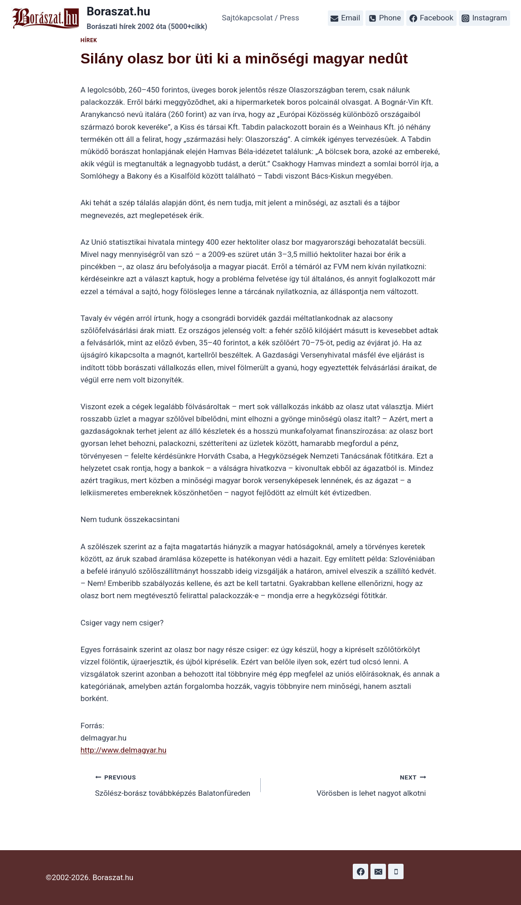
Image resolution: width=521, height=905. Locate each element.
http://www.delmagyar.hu (124, 750)
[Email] (378, 871)
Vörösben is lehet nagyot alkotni (347, 784)
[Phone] (396, 871)
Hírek (89, 40)
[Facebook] (360, 871)
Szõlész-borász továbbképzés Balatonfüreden (174, 784)
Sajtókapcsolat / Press (260, 17)
